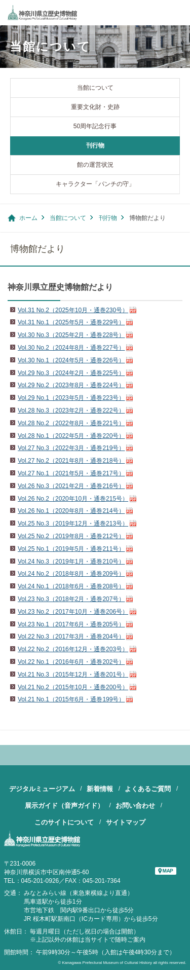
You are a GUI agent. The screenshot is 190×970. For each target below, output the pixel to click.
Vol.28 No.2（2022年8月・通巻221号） (71, 423)
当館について (95, 87)
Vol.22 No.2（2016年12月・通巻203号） (73, 649)
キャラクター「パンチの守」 (95, 184)
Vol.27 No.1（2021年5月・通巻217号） (71, 473)
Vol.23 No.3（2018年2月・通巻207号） (71, 599)
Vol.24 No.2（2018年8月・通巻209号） (71, 573)
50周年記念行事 (95, 126)
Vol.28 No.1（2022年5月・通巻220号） (71, 435)
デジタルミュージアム (42, 789)
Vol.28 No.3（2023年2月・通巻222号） (71, 410)
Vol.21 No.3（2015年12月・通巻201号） (73, 674)
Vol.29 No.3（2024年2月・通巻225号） (71, 373)
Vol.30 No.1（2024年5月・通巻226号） (71, 360)
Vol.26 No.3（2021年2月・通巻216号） (71, 486)
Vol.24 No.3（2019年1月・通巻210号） (71, 561)
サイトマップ (125, 822)
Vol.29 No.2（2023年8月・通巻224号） (71, 385)
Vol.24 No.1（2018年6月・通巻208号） (71, 586)
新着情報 (100, 789)
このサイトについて (64, 822)
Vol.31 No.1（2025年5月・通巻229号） (71, 322)
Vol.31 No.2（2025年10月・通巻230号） (73, 310)
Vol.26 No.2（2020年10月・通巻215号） (73, 498)
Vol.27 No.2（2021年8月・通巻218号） (71, 460)
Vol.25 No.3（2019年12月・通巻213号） (73, 523)
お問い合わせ (135, 805)
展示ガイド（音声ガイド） (64, 805)
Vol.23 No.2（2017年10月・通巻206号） (73, 611)
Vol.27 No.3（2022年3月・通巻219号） (71, 448)
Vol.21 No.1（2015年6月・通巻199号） (71, 699)
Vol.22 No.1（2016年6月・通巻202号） (71, 661)
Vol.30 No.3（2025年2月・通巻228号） (71, 335)
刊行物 (95, 145)
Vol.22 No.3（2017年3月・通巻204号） (71, 636)
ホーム (28, 217)
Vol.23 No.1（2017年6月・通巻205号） (71, 624)
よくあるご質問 (148, 789)
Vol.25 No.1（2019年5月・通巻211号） (71, 548)
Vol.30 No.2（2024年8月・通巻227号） (71, 347)
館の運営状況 (95, 164)
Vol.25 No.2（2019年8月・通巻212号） (71, 536)
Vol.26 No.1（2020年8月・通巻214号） (71, 510)
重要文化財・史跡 (95, 106)
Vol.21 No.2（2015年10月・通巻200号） (73, 687)
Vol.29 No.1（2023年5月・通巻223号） (71, 397)
